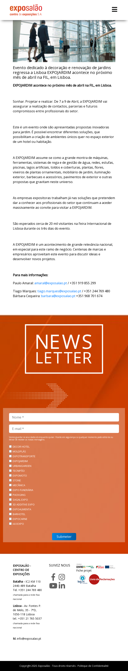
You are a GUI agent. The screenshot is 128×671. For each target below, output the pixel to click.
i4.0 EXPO (18, 524)
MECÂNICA (19, 485)
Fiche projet (84, 570)
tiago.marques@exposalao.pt (59, 291)
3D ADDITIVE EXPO (24, 504)
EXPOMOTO (20, 475)
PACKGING (19, 495)
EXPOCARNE (20, 519)
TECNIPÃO (19, 471)
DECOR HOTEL (21, 446)
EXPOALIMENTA (22, 509)
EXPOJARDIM (20, 461)
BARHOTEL (19, 514)
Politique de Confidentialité (93, 666)
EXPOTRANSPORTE (24, 456)
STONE (17, 480)
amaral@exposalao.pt (50, 283)
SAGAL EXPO (20, 499)
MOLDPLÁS (19, 451)
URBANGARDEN (22, 466)
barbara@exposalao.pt (58, 296)
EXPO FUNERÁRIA (23, 490)
